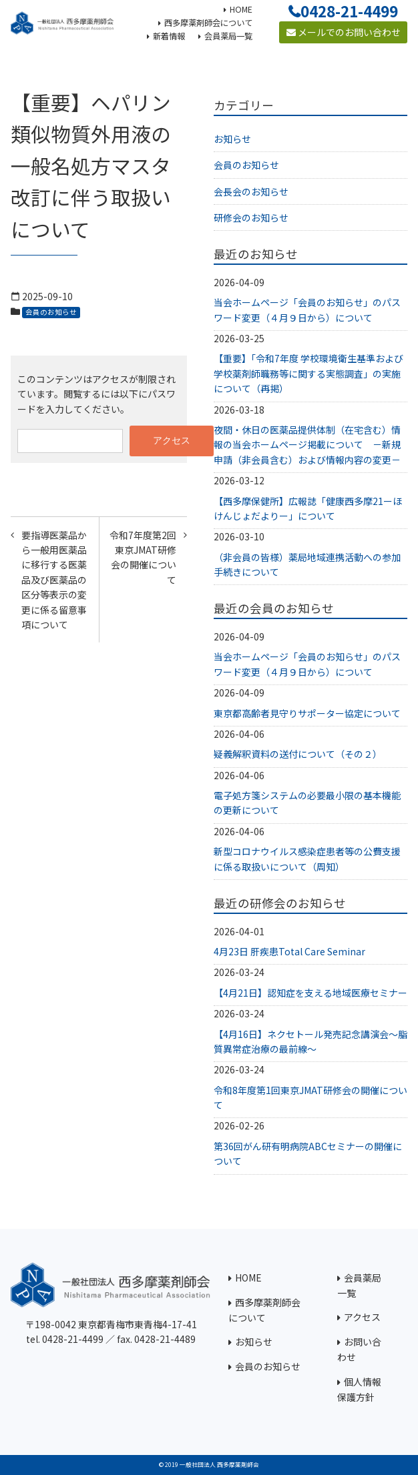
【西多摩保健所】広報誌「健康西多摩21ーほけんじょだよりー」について (308, 508)
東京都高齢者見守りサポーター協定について (307, 713)
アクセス (362, 1317)
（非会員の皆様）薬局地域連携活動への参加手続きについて (307, 564)
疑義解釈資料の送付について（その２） (298, 754)
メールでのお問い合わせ (343, 32)
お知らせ (232, 138)
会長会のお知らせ (251, 191)
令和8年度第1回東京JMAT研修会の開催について (310, 1097)
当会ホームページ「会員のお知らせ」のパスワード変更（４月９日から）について (307, 310)
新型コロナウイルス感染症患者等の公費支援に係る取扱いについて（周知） (307, 859)
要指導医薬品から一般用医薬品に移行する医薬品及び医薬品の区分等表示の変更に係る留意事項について (54, 579)
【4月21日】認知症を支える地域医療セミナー (310, 992)
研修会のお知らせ (251, 217)
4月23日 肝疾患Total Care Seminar (289, 951)
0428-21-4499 (349, 10)
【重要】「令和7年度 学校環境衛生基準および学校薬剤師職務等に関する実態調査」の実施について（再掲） (308, 373)
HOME (248, 1277)
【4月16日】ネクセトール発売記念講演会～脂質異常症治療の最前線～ (310, 1041)
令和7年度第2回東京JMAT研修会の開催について (143, 557)
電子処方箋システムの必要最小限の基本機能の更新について (307, 803)
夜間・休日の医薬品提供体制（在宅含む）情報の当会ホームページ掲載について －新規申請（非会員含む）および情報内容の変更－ (307, 444)
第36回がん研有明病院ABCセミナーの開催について (308, 1153)
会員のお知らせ (51, 312)
